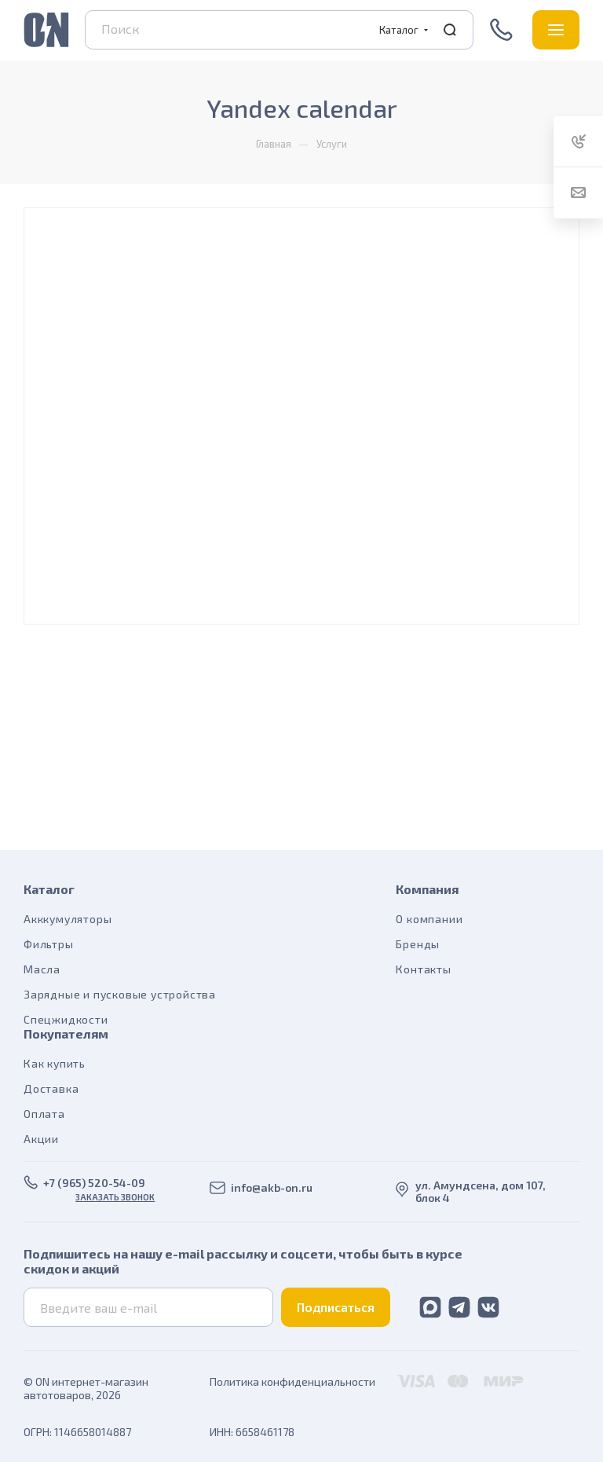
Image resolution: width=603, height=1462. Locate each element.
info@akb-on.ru (271, 1187)
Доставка (51, 1088)
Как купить (55, 1063)
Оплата (44, 1113)
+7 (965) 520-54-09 (503, 30)
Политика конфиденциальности (292, 1381)
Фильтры (49, 944)
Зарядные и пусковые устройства (120, 994)
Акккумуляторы (67, 918)
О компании (429, 918)
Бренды (418, 944)
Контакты (423, 969)
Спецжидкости (66, 1019)
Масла (42, 969)
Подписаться (336, 1306)
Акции (41, 1138)
